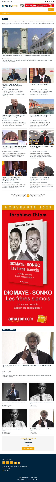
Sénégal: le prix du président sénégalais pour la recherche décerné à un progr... (11, 179)
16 (37, 195)
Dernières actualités (9, 329)
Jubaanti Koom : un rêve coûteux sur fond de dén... (41, 402)
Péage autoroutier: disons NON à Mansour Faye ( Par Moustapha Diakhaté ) (40, 179)
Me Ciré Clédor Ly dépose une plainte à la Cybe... (41, 429)
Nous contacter (28, 448)
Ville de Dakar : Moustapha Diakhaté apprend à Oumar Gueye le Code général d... (13, 117)
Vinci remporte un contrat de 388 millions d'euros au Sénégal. (40, 116)
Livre (28, 477)
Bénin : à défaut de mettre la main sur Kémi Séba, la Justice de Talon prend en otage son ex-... (26, 366)
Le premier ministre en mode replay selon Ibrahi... (13, 429)
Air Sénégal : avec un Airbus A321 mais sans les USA (41, 147)
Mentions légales (22, 477)
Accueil (3, 13)
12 (25, 195)
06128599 (28, 442)
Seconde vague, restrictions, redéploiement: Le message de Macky (12, 85)
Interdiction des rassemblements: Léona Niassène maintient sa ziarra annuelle (26, 55)
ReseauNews (35, 479)
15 (34, 195)
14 (31, 195)
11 (21, 195)
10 (18, 195)
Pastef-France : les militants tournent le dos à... (13, 402)
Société (8, 13)
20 (40, 195)
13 (28, 195)
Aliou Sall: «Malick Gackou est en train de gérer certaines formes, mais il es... (14, 147)
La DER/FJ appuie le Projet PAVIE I (40, 84)
